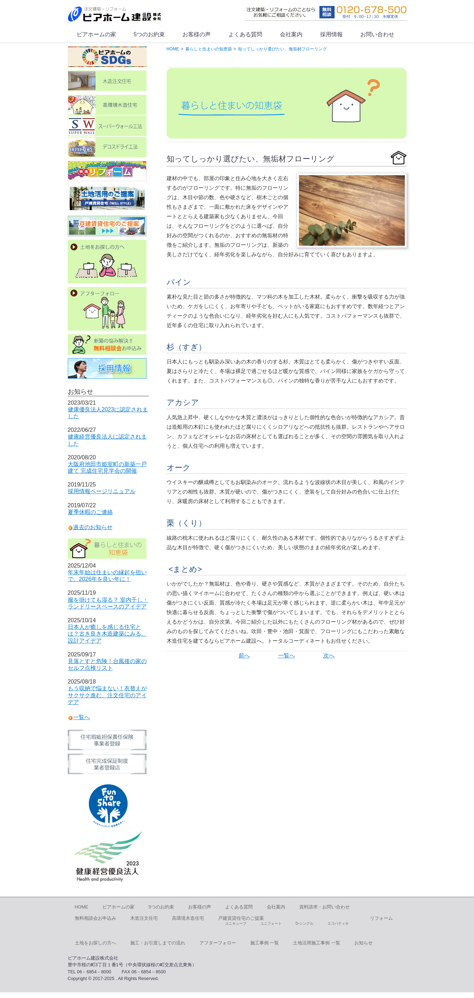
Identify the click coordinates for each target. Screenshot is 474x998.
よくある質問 (245, 34)
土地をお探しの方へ (95, 942)
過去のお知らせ (93, 527)
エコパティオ (338, 923)
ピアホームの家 (96, 34)
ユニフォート (271, 923)
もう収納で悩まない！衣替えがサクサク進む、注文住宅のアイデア (107, 695)
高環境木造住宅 (188, 918)
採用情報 (331, 34)
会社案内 (291, 34)
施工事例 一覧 (264, 942)
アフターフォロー (217, 942)
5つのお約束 (149, 34)
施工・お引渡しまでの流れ (157, 942)
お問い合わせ (377, 34)
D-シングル (305, 923)
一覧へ (286, 656)
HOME (81, 907)
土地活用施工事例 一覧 (316, 942)
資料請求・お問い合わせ (324, 907)
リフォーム (381, 918)
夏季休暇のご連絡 (90, 512)
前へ (244, 656)
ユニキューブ (235, 923)
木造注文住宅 (144, 918)
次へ (329, 656)
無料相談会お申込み (95, 918)
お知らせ (363, 942)
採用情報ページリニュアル (102, 491)
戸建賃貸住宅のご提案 (241, 918)
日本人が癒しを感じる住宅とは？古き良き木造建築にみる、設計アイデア (107, 633)
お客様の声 (196, 34)
